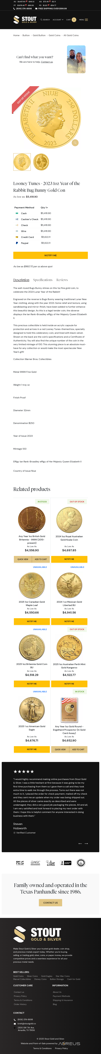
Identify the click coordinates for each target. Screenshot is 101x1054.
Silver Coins (32, 976)
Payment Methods (61, 996)
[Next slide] (86, 843)
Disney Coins (40, 979)
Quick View (22, 559)
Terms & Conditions (23, 1000)
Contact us (47, 61)
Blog (55, 1004)
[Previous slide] (80, 843)
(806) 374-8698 (24, 8)
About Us (57, 992)
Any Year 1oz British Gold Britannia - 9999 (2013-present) (32, 539)
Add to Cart (41, 559)
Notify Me (51, 255)
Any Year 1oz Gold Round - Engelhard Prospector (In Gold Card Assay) (69, 730)
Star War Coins (63, 976)
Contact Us (50, 902)
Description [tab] (21, 280)
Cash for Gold (73, 979)
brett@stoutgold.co (27, 1023)
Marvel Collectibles (22, 979)
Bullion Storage (57, 979)
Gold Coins (18, 976)
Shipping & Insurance (63, 1000)
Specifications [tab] (42, 280)
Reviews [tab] (62, 280)
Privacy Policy (20, 996)
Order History (20, 1004)
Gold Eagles (46, 976)
